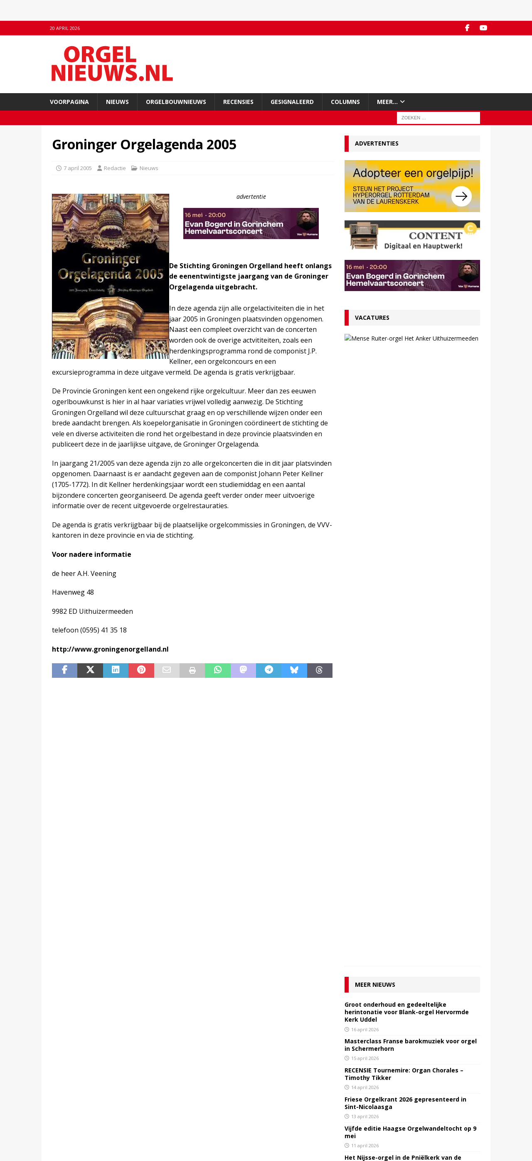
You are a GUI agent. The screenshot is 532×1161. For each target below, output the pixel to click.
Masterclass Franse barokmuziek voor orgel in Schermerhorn (411, 453)
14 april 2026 (365, 496)
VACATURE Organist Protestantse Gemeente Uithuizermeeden (421, 344)
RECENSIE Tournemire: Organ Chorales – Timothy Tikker (404, 482)
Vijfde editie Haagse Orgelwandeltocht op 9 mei (410, 540)
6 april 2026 (363, 641)
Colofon (62, 1128)
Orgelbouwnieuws (176, 102)
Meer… (387, 102)
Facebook (174, 1085)
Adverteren (66, 1102)
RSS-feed (173, 1102)
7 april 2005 (78, 168)
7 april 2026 (363, 612)
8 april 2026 (363, 583)
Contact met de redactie (82, 1085)
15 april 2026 (365, 467)
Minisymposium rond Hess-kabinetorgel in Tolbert (408, 598)
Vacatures (372, 317)
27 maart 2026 (406, 362)
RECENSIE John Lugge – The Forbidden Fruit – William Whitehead (411, 627)
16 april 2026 (365, 438)
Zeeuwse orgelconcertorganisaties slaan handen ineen (406, 656)
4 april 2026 (363, 670)
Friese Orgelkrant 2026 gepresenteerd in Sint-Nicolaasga (405, 511)
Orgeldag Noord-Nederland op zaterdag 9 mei (407, 686)
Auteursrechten (71, 1120)
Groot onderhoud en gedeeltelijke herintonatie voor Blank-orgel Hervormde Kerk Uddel (407, 420)
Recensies (238, 102)
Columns (345, 102)
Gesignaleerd (292, 102)
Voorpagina (69, 102)
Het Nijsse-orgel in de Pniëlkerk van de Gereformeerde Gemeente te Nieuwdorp (406, 569)
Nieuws (117, 102)
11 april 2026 (365, 554)
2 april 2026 (363, 699)
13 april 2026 (365, 525)
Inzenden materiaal (76, 1094)
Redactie (115, 168)
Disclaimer (65, 1111)
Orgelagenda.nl (290, 1085)
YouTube (173, 1094)
